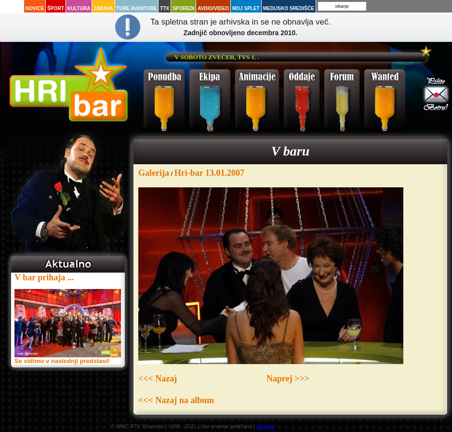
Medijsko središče (288, 8)
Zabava (103, 8)
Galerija (153, 173)
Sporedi (183, 8)
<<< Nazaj (157, 378)
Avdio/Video (213, 8)
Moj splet (246, 8)
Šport (55, 8)
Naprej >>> (287, 378)
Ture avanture (137, 8)
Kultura (79, 8)
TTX (164, 8)
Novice (35, 8)
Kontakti (266, 426)
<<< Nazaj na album (176, 400)
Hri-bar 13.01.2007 (209, 173)
